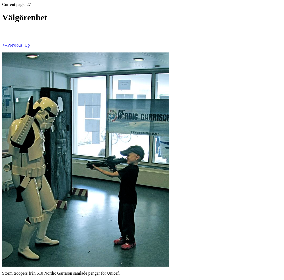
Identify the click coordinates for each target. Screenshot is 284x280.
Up (27, 45)
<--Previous (12, 45)
